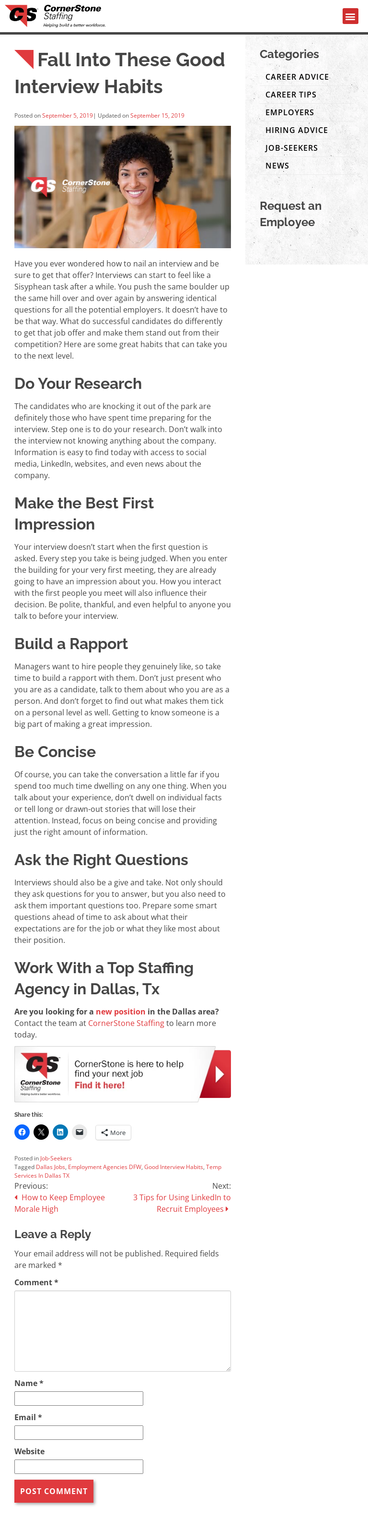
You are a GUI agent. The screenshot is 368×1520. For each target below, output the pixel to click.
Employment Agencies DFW (104, 1167)
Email (28, 1417)
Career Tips (291, 94)
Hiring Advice (296, 130)
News (277, 165)
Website (29, 1451)
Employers (289, 112)
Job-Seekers (56, 1158)
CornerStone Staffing (126, 1023)
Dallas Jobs (50, 1167)
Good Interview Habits (173, 1167)
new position (121, 1011)
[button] (350, 16)
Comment (36, 1282)
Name (29, 1383)
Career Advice (297, 77)
